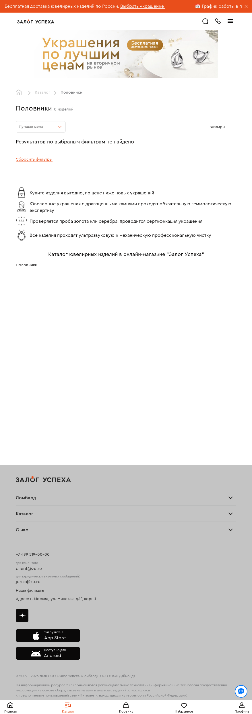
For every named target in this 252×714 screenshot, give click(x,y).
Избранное (184, 711)
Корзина (126, 711)
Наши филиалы (30, 591)
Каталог (68, 711)
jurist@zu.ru (28, 581)
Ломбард (26, 498)
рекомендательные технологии (123, 685)
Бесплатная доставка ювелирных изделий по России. (62, 6)
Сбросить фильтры (34, 159)
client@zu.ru (29, 568)
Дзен (22, 615)
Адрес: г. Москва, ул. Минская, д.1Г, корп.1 (56, 599)
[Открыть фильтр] (230, 127)
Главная (10, 711)
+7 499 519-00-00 (33, 555)
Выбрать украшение (142, 6)
